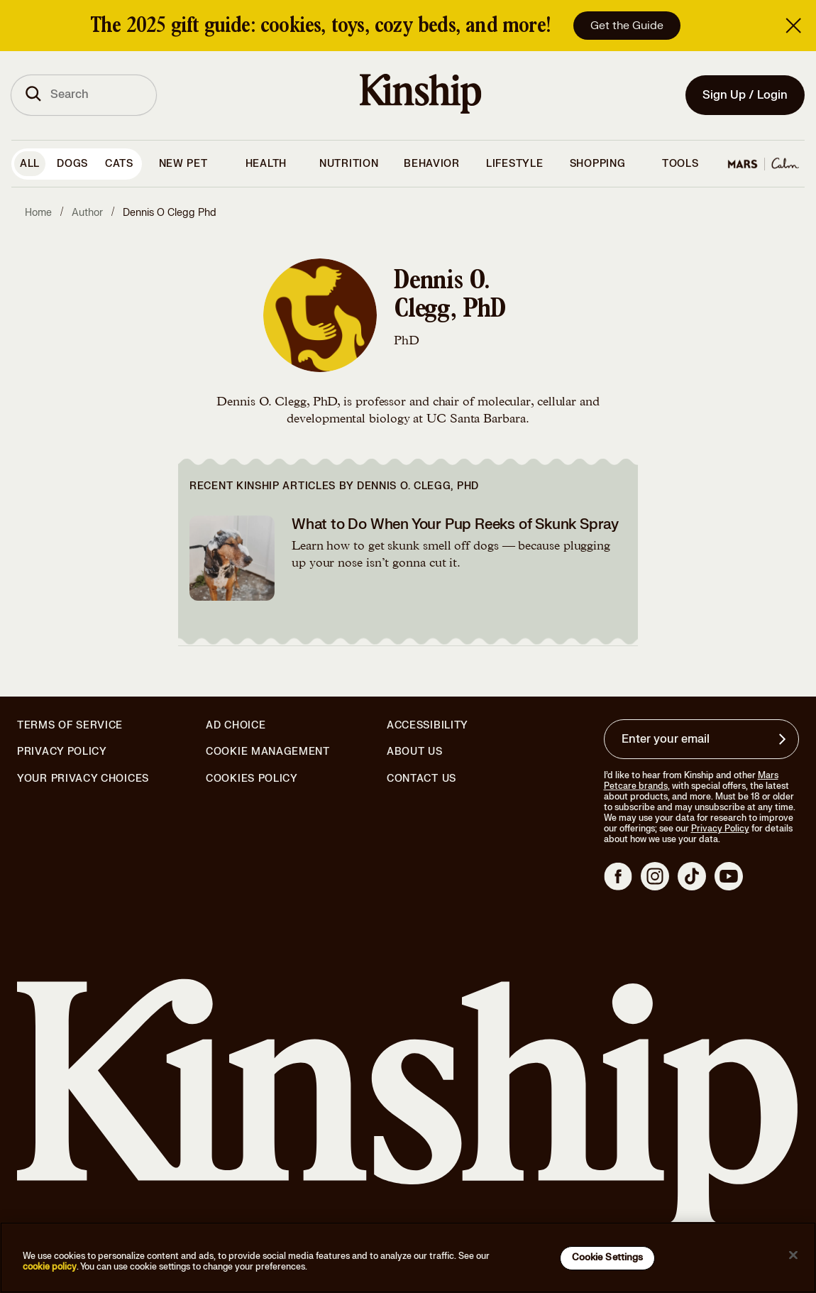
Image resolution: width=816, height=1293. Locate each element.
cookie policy (50, 1266)
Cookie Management (268, 752)
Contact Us (421, 779)
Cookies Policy (252, 779)
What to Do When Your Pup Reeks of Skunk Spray (455, 524)
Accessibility (427, 725)
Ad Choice (235, 725)
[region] (408, 1257)
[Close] (793, 1255)
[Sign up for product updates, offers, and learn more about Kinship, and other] (784, 739)
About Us (415, 752)
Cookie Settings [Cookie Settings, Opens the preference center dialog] (608, 1257)
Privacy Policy (62, 752)
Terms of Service (70, 725)
